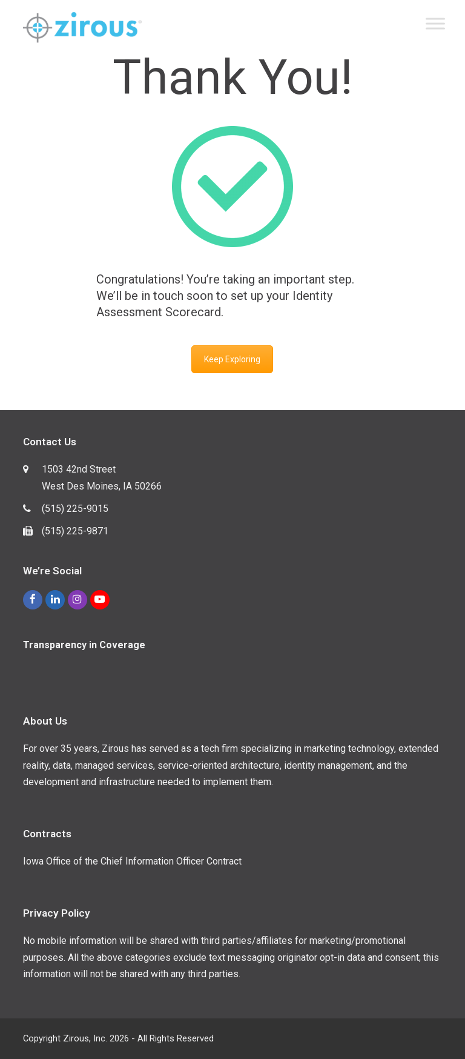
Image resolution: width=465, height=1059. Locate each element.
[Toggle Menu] (435, 23)
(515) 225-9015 (75, 508)
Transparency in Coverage (84, 645)
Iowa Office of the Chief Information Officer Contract (132, 861)
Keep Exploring (232, 359)
